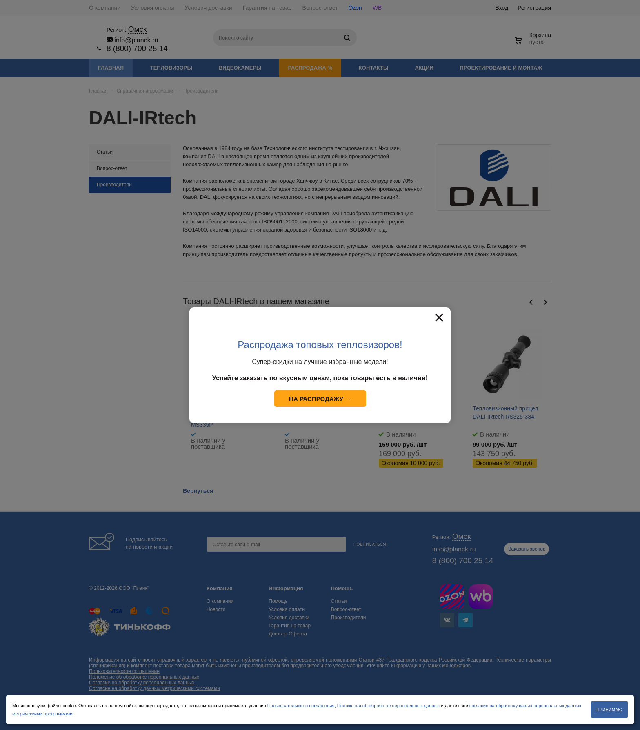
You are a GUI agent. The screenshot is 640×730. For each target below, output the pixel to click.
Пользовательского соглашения (301, 705)
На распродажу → (320, 398)
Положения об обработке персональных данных (388, 705)
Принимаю (609, 710)
